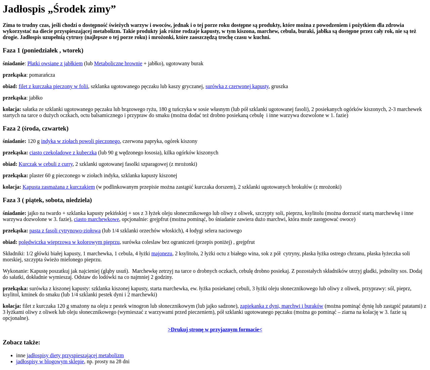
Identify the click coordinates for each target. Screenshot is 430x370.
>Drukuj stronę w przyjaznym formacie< (215, 329)
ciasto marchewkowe (96, 219)
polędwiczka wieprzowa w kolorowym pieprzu (69, 242)
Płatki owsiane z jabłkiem (55, 63)
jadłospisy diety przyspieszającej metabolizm (75, 355)
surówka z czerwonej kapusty (237, 86)
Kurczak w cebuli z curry (46, 164)
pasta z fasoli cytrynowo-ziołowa (65, 230)
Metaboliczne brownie (118, 63)
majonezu (161, 253)
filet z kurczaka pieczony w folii (53, 86)
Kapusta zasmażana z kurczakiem (59, 187)
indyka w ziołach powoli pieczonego (80, 141)
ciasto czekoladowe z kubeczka (63, 152)
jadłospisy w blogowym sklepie (50, 361)
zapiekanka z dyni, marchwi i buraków (281, 306)
